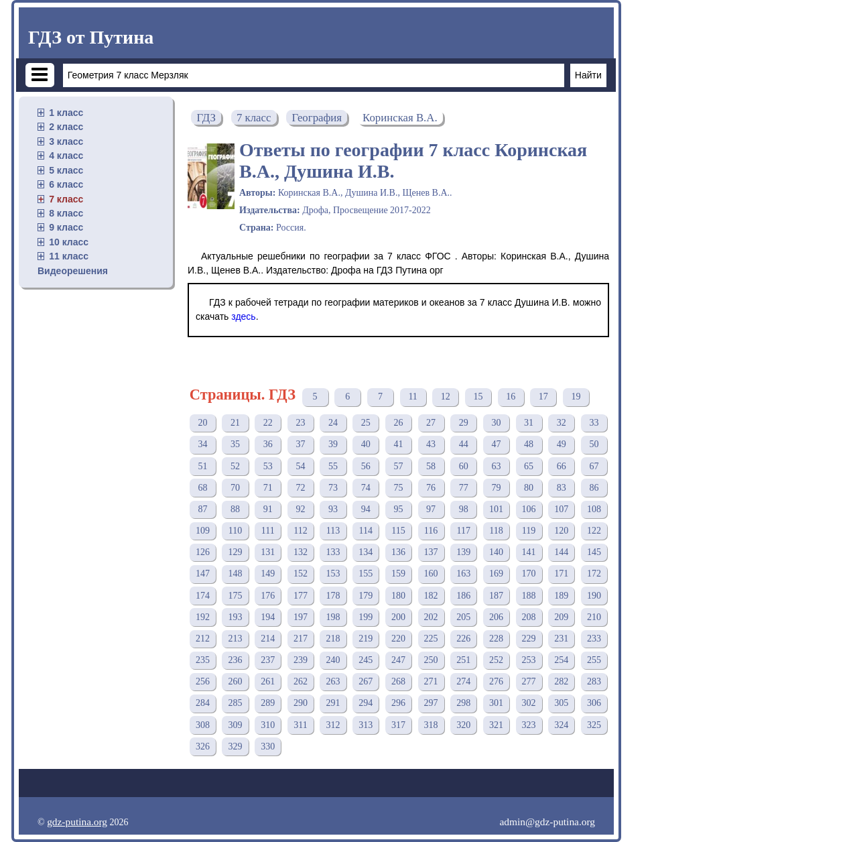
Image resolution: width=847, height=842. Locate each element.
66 (561, 466)
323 (529, 725)
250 (431, 660)
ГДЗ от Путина (90, 37)
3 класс (66, 141)
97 (431, 509)
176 (268, 596)
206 (496, 617)
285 (236, 703)
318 (431, 725)
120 (561, 531)
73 (333, 488)
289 (268, 703)
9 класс (66, 227)
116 (431, 531)
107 (561, 509)
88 (235, 509)
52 (235, 466)
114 (366, 531)
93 (333, 509)
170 (529, 573)
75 (398, 488)
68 (202, 488)
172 (594, 573)
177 (301, 596)
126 (203, 552)
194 (268, 617)
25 (366, 423)
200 (398, 617)
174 (203, 596)
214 (268, 639)
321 (496, 725)
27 (431, 423)
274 (463, 681)
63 (496, 466)
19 (575, 397)
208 (529, 617)
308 (203, 725)
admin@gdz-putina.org (547, 821)
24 (333, 423)
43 (431, 444)
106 (529, 509)
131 (268, 552)
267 (366, 681)
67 (593, 466)
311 (300, 725)
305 (561, 703)
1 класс (66, 112)
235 (203, 660)
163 (463, 573)
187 (496, 596)
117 (463, 531)
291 (333, 703)
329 (236, 746)
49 (561, 444)
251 (463, 660)
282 (561, 681)
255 (594, 660)
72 (300, 488)
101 (496, 509)
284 (203, 703)
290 (301, 703)
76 (431, 488)
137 (431, 552)
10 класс (68, 242)
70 (235, 488)
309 (236, 725)
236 (236, 660)
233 (594, 639)
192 (203, 617)
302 (529, 703)
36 (268, 444)
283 (594, 681)
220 (398, 639)
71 (268, 488)
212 (203, 639)
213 (236, 639)
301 (496, 703)
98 (463, 509)
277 (529, 681)
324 (561, 725)
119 (528, 531)
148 (236, 573)
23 (300, 423)
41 (398, 444)
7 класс (66, 199)
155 (366, 573)
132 (301, 552)
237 (268, 660)
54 (300, 466)
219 (366, 639)
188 (529, 596)
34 (202, 444)
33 (593, 423)
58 (431, 466)
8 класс (66, 213)
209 (561, 617)
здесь (243, 316)
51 (202, 466)
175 (236, 596)
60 (463, 466)
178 (333, 596)
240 (333, 660)
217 (301, 639)
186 (463, 596)
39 (333, 444)
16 (510, 397)
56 (366, 466)
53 (268, 466)
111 (268, 531)
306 (594, 703)
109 (203, 531)
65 (528, 466)
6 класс (66, 184)
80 (528, 488)
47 (496, 444)
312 (333, 725)
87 (202, 509)
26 (398, 423)
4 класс (66, 155)
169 (496, 573)
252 (496, 660)
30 (496, 423)
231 (561, 639)
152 (301, 573)
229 (529, 639)
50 (593, 444)
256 (203, 681)
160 (431, 573)
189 (561, 596)
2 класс (66, 126)
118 (496, 531)
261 (268, 681)
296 (398, 703)
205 (463, 617)
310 (268, 725)
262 (301, 681)
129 (236, 552)
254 (561, 660)
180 (398, 596)
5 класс (66, 170)
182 (431, 596)
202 (431, 617)
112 (300, 531)
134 (366, 552)
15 (477, 397)
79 (496, 488)
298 (463, 703)
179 (366, 596)
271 (431, 681)
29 (463, 423)
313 (366, 725)
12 (445, 397)
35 (235, 444)
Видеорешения (73, 270)
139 (463, 552)
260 (236, 681)
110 (235, 531)
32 (561, 423)
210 (594, 617)
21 (235, 423)
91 (268, 509)
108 (594, 509)
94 (366, 509)
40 (366, 444)
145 (594, 552)
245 (366, 660)
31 (528, 423)
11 (412, 397)
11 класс (68, 256)
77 (463, 488)
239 (301, 660)
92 (300, 509)
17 (543, 397)
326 (203, 746)
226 (463, 639)
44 (463, 444)
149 (268, 573)
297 (431, 703)
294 (366, 703)
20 (202, 423)
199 (366, 617)
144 (561, 552)
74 (366, 488)
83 (561, 488)
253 (529, 660)
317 (398, 725)
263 (333, 681)
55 (333, 466)
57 (398, 466)
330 (268, 746)
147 (203, 573)
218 (333, 639)
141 (529, 552)
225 (431, 639)
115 (398, 531)
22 (268, 423)
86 (593, 488)
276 (496, 681)
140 (496, 552)
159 (398, 573)
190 (594, 596)
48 (528, 444)
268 (398, 681)
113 (333, 531)
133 (333, 552)
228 (496, 639)
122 (594, 531)
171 (561, 573)
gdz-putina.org (77, 821)
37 (300, 444)
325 (594, 725)
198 (333, 617)
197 (301, 617)
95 (398, 509)
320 (463, 725)
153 (333, 573)
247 (398, 660)
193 (236, 617)
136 (398, 552)
